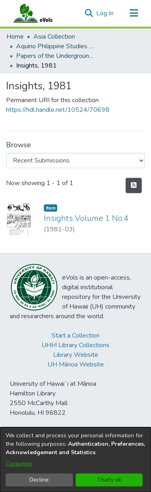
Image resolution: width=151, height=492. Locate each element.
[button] (89, 13)
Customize (19, 463)
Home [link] (15, 36)
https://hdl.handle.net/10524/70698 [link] (58, 109)
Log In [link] (105, 13)
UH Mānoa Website (76, 364)
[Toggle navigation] (133, 13)
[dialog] (75, 459)
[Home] (40, 13)
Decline (39, 480)
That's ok (109, 480)
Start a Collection (75, 335)
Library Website (75, 354)
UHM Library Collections (75, 345)
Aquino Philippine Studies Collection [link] (56, 46)
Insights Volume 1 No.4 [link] (86, 218)
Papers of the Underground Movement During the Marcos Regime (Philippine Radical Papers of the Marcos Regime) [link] (56, 55)
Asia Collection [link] (54, 36)
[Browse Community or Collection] (75, 160)
